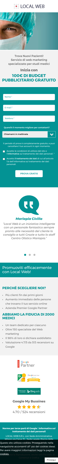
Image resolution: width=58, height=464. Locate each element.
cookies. (4, 454)
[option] (29, 218)
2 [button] (30, 255)
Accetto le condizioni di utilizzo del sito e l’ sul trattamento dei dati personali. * (31, 152)
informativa (13, 154)
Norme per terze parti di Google (20, 428)
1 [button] (25, 255)
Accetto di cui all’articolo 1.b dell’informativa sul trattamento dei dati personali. (30, 161)
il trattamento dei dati (26, 159)
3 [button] (34, 255)
